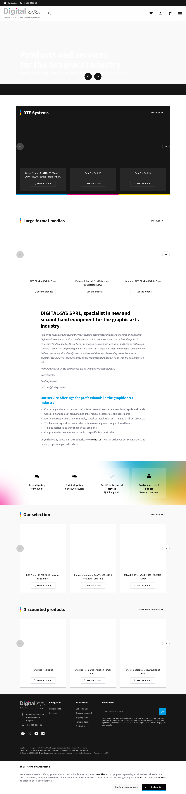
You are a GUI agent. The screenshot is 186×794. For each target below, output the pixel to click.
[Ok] (162, 711)
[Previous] (88, 76)
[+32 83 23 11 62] (28, 3)
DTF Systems (36, 113)
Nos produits (55, 708)
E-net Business (45, 753)
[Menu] (180, 13)
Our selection (36, 515)
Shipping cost (82, 717)
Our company (82, 708)
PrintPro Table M (93, 173)
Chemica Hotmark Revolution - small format (93, 671)
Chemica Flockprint (43, 670)
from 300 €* (37, 481)
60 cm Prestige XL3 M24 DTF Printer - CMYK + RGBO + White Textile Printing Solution (43, 175)
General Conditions (79, 748)
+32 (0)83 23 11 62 (34, 725)
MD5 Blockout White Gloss (43, 281)
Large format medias (44, 221)
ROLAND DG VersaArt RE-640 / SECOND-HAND (143, 577)
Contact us (81, 726)
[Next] (98, 76)
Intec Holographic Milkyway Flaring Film (143, 671)
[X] (29, 733)
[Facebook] (23, 733)
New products (82, 722)
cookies (101, 774)
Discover (155, 112)
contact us (97, 440)
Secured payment (84, 713)
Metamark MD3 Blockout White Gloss (142, 281)
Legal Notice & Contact (61, 748)
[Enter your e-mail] (134, 711)
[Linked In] (43, 733)
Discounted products (44, 610)
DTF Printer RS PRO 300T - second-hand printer (43, 577)
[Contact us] (10, 3)
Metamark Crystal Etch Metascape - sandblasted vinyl (92, 283)
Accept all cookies (154, 787)
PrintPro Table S (143, 173)
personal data (146, 777)
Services (53, 713)
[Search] (49, 13)
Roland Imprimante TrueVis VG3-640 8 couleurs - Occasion (93, 577)
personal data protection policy (133, 720)
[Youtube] (36, 733)
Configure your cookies (126, 787)
